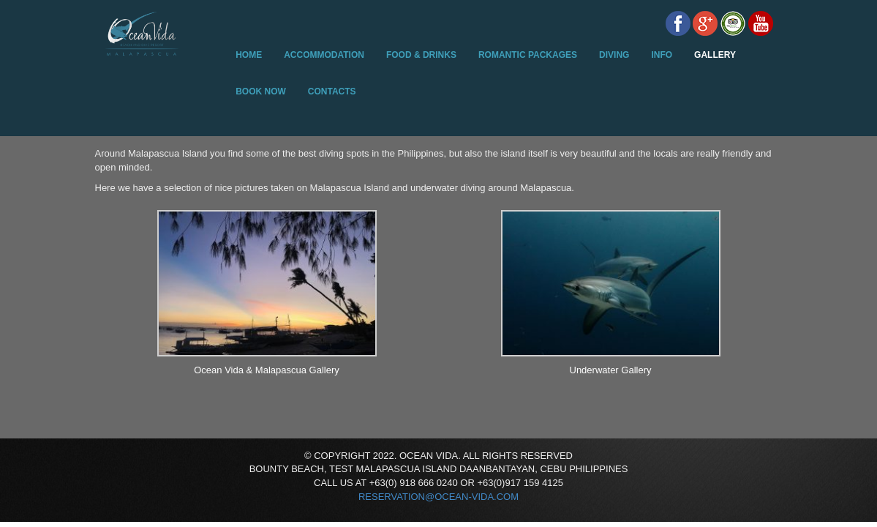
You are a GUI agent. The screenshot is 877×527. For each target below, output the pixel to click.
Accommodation (324, 55)
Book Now (261, 91)
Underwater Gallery (611, 370)
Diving (614, 55)
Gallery (715, 55)
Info (661, 55)
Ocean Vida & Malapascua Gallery (266, 370)
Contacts (332, 91)
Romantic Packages (527, 55)
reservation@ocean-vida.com (438, 496)
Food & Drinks (421, 55)
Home (249, 55)
